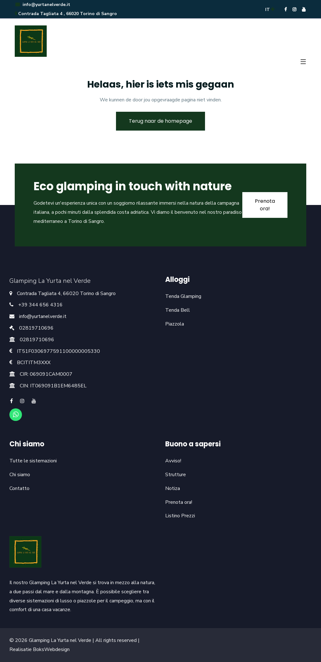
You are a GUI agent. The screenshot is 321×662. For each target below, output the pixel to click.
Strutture (175, 474)
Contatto (19, 488)
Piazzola (174, 323)
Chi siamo (19, 474)
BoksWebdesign (51, 649)
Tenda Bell (177, 310)
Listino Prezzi (180, 515)
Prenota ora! (178, 502)
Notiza (172, 488)
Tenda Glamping (183, 296)
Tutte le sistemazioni (33, 460)
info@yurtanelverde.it (42, 5)
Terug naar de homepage (160, 121)
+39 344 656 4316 (40, 304)
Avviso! (173, 460)
